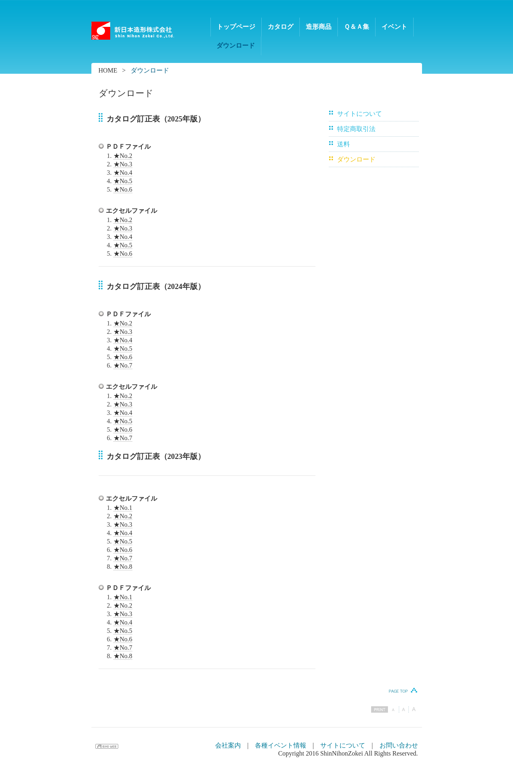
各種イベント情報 (280, 745)
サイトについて (359, 113)
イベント (394, 26)
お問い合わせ (399, 745)
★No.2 (123, 155)
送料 (343, 144)
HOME (108, 70)
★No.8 (123, 566)
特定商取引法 (356, 128)
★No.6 (123, 189)
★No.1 (123, 507)
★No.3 (123, 164)
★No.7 (123, 365)
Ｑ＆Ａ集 (356, 26)
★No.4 (123, 172)
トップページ (236, 26)
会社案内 (228, 745)
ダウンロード (235, 45)
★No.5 (123, 181)
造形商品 (318, 26)
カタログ (280, 26)
